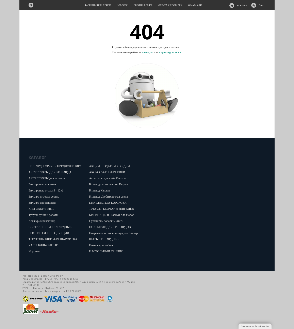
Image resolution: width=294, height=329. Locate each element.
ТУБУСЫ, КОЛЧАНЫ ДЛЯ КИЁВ (111, 208)
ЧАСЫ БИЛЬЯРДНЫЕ (43, 245)
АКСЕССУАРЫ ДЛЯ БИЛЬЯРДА (50, 172)
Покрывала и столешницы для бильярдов (115, 233)
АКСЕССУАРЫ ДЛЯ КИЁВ (107, 172)
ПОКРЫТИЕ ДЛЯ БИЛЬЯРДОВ (110, 227)
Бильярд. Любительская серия (108, 196)
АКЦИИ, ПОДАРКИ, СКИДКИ (109, 166)
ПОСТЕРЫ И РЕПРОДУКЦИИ (49, 233)
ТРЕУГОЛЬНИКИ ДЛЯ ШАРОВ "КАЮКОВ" (56, 239)
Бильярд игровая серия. (44, 196)
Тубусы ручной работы (43, 214)
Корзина (242, 5)
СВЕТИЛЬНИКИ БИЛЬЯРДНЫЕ (50, 227)
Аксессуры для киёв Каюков (107, 178)
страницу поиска (170, 52)
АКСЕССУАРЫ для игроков (47, 178)
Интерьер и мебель (101, 245)
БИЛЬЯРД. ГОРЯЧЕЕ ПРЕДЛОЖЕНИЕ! (55, 166)
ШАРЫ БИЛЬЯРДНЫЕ (104, 239)
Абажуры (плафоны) (42, 221)
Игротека (34, 251)
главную (147, 52)
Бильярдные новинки (42, 184)
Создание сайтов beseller (255, 326)
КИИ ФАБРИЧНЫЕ (41, 208)
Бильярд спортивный (42, 202)
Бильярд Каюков (99, 190)
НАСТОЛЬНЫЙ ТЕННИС (106, 251)
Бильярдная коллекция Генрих (108, 184)
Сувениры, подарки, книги (106, 221)
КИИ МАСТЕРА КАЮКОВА (108, 202)
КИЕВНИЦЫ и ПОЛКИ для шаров (111, 214)
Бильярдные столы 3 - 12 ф (46, 190)
